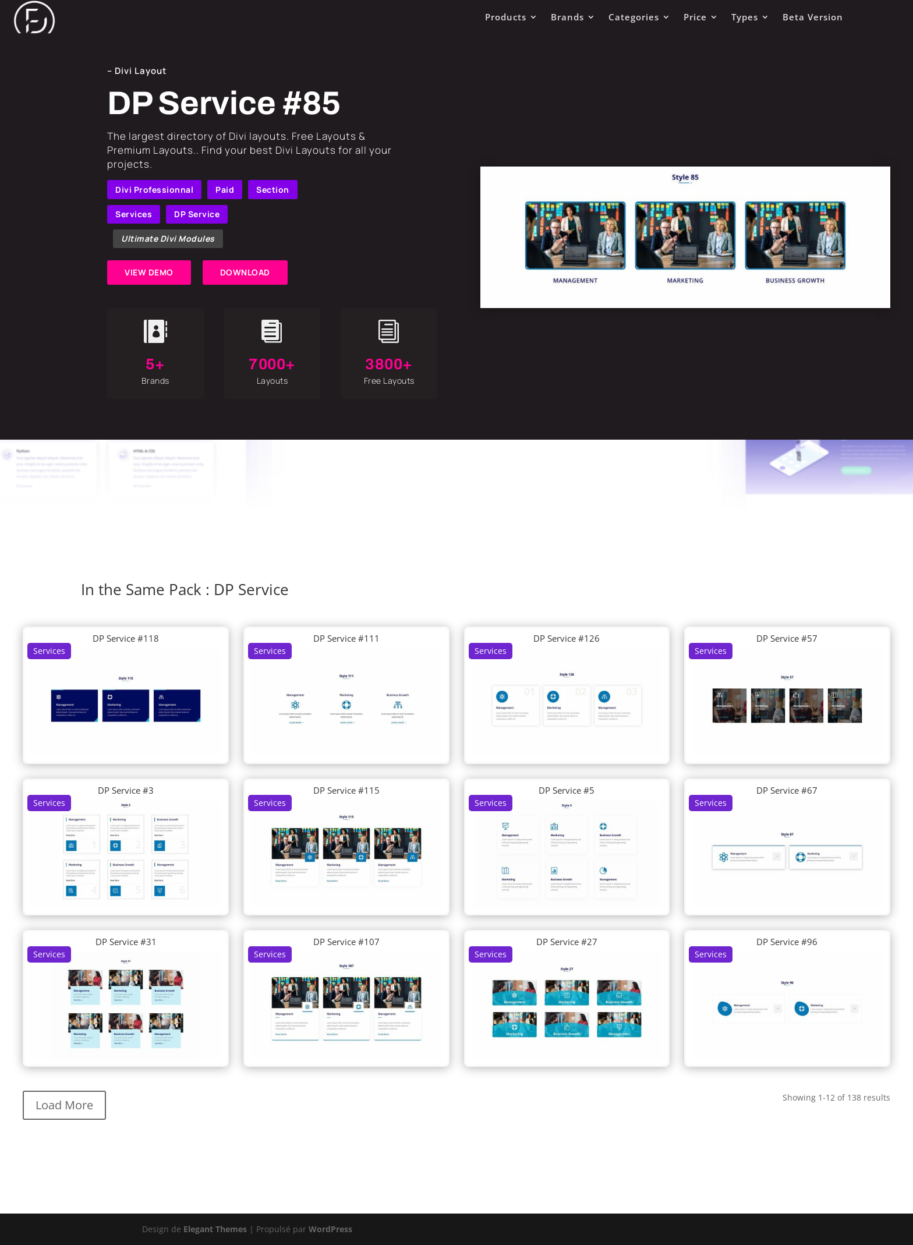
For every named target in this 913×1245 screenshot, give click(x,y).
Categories (633, 17)
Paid (224, 189)
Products (505, 17)
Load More (64, 1105)
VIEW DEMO (149, 272)
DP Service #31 (126, 941)
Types (744, 17)
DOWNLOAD (245, 272)
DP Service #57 (787, 638)
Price (695, 17)
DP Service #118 (126, 638)
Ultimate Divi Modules (168, 238)
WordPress (330, 1229)
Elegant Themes (215, 1229)
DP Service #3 (126, 790)
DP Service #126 (566, 638)
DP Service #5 (566, 790)
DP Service (197, 214)
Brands (567, 17)
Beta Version (813, 17)
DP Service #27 (566, 941)
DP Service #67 (787, 790)
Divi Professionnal (154, 189)
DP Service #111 (346, 638)
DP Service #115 (346, 790)
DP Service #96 (787, 941)
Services (133, 214)
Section (272, 189)
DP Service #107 (346, 941)
